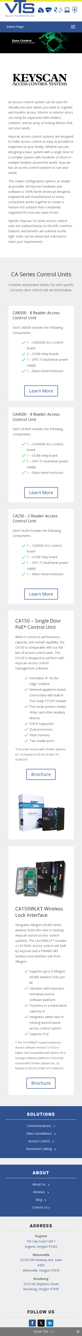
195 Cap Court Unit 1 (41, 1241)
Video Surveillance (41, 1133)
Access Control (41, 1141)
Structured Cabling (40, 1149)
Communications (41, 1126)
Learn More (41, 391)
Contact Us (40, 1207)
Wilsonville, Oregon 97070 (41, 1270)
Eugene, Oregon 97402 (41, 1246)
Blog (41, 1200)
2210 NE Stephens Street (41, 1284)
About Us (40, 1184)
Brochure (41, 774)
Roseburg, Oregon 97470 (41, 1289)
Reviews (41, 1192)
